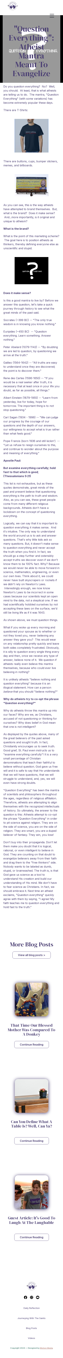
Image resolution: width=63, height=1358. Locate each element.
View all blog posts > (31, 955)
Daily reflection (32, 1308)
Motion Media (46, 1348)
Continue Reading (31, 1044)
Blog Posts (31, 1328)
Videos (31, 1338)
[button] (55, 16)
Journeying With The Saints (31, 1318)
